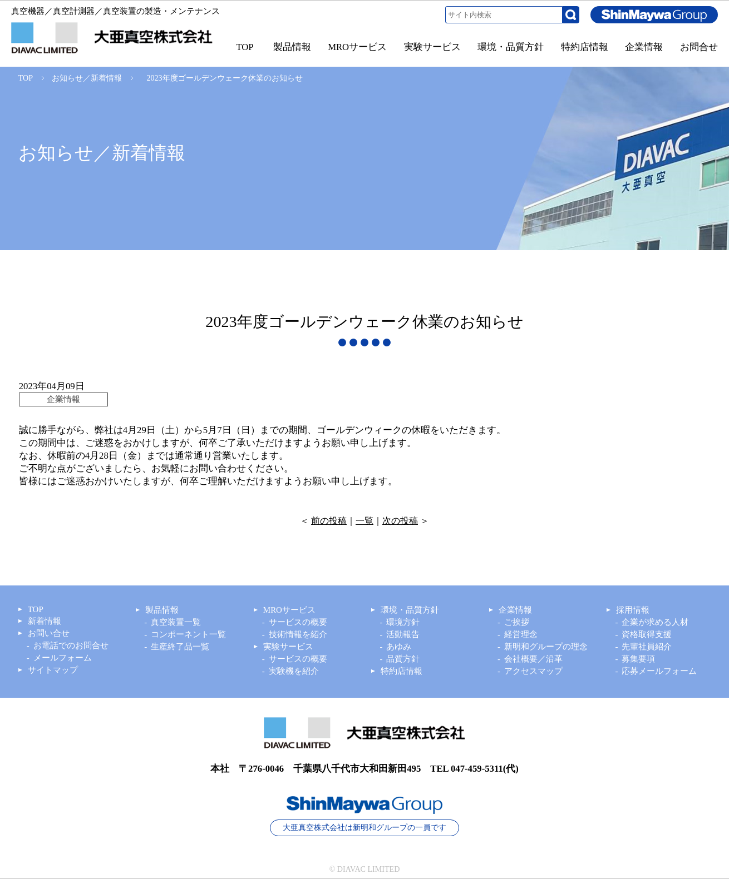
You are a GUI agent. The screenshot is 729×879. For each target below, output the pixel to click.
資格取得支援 (647, 634)
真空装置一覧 (176, 622)
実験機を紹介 (294, 671)
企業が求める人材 (655, 622)
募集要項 (638, 658)
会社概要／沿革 (533, 658)
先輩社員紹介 (647, 646)
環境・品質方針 (410, 609)
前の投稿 (329, 520)
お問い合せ (49, 633)
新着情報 (44, 621)
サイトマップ (53, 670)
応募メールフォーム (659, 671)
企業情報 (515, 609)
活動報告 (403, 634)
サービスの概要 (298, 622)
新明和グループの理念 (546, 646)
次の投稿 (400, 520)
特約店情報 (401, 671)
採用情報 (632, 609)
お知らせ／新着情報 (87, 77)
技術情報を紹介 (298, 634)
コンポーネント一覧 (188, 634)
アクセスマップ (533, 671)
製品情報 (162, 609)
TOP (25, 77)
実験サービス (288, 646)
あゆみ (398, 646)
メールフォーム (62, 657)
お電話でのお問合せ (71, 645)
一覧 (364, 520)
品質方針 (403, 658)
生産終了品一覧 (180, 646)
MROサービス (289, 609)
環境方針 (403, 622)
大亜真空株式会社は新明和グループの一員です (364, 827)
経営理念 (521, 634)
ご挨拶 (516, 622)
